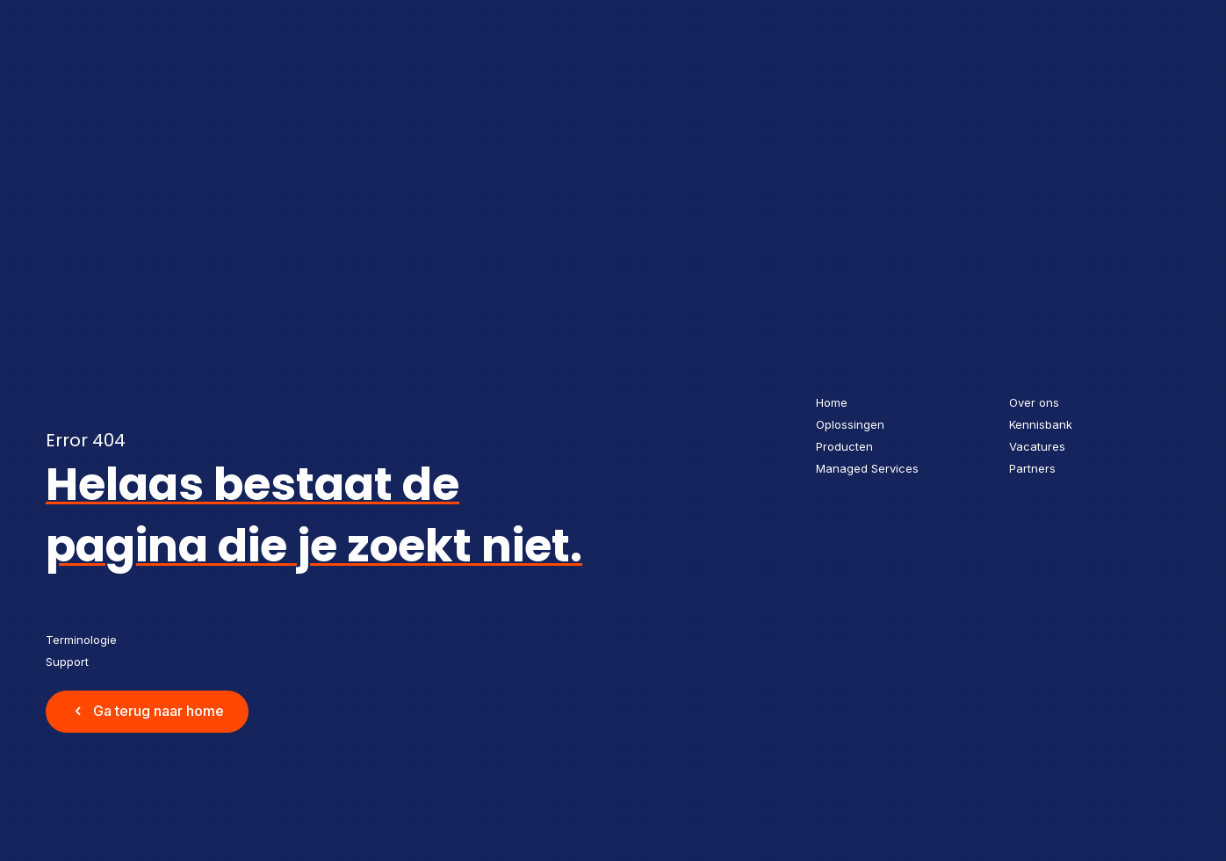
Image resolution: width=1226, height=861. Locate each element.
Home (831, 402)
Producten (844, 446)
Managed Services (867, 468)
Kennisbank (1040, 424)
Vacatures (1037, 446)
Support (67, 662)
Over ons (1034, 402)
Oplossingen (850, 424)
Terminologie (81, 640)
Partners (1032, 468)
